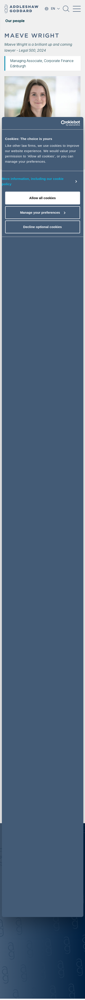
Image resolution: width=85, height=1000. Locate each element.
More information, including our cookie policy (32, 181)
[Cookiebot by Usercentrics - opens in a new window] (61, 123)
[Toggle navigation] (77, 9)
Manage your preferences (42, 212)
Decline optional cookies (42, 227)
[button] (66, 10)
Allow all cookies (42, 198)
